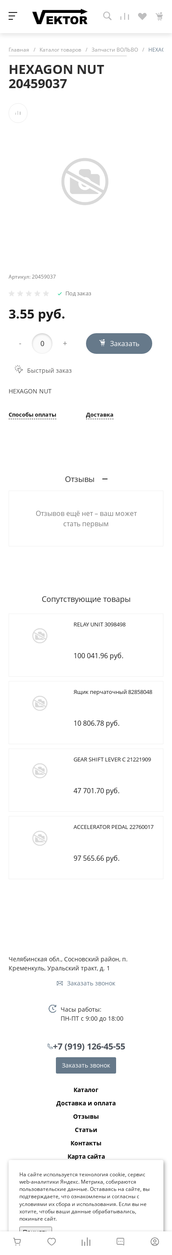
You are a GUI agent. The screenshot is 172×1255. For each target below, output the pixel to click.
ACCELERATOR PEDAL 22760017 (114, 827)
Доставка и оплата (86, 1103)
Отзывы (86, 1116)
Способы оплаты (32, 415)
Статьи (86, 1129)
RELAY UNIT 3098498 (100, 624)
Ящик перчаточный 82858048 (113, 692)
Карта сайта (86, 1156)
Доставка (100, 415)
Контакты (86, 1143)
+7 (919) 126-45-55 (89, 1046)
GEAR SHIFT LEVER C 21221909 (112, 759)
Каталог (86, 1089)
